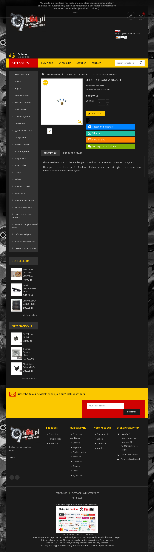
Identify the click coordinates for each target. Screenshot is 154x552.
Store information (128, 427)
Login (75, 470)
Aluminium (18, 193)
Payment (77, 447)
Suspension (18, 158)
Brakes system (20, 144)
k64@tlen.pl (134, 459)
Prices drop (54, 434)
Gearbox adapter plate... (27, 351)
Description (50, 153)
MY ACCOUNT (65, 63)
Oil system (18, 137)
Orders (100, 438)
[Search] (130, 63)
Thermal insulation (22, 200)
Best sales (53, 443)
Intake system (20, 151)
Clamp (16, 172)
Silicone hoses (20, 95)
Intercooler (18, 165)
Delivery (76, 442)
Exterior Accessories (23, 248)
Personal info (103, 434)
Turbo (16, 81)
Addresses (102, 443)
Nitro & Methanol (21, 207)
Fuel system (19, 109)
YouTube (17, 477)
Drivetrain (18, 123)
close (75, 12)
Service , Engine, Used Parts (24, 226)
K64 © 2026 (77, 498)
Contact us (77, 461)
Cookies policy (79, 452)
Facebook (11, 477)
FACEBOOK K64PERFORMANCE (85, 493)
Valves (16, 179)
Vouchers (101, 448)
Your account (102, 427)
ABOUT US (81, 63)
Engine (16, 88)
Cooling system (21, 116)
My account (78, 475)
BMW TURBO (47, 63)
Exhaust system (21, 102)
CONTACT (96, 63)
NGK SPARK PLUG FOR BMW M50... (28, 272)
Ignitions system (21, 130)
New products (55, 438)
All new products (29, 378)
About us (77, 456)
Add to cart (95, 113)
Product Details (72, 153)
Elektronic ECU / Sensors (21, 216)
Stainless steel (20, 186)
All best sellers (30, 315)
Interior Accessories (23, 241)
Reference (90, 85)
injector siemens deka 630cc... (29, 288)
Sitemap (76, 466)
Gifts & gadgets (21, 234)
